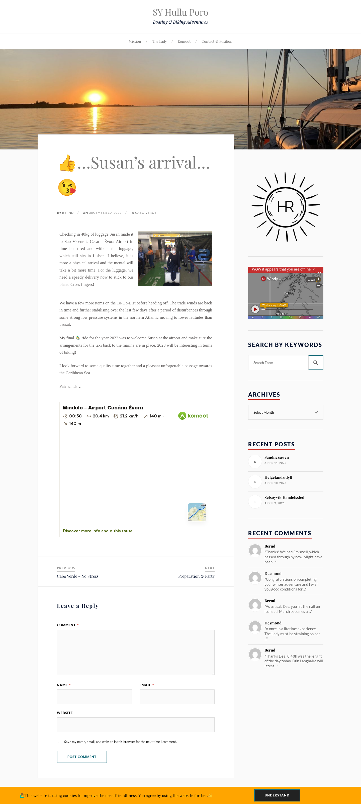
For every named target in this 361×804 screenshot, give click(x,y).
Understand (277, 795)
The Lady (159, 41)
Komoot (184, 41)
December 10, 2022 (105, 213)
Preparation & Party (196, 576)
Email (147, 685)
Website (65, 713)
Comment (68, 625)
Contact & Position (217, 41)
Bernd (68, 213)
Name (64, 685)
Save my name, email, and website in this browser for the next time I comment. (120, 742)
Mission (135, 41)
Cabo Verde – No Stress (78, 576)
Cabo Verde (145, 213)
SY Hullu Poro (180, 12)
